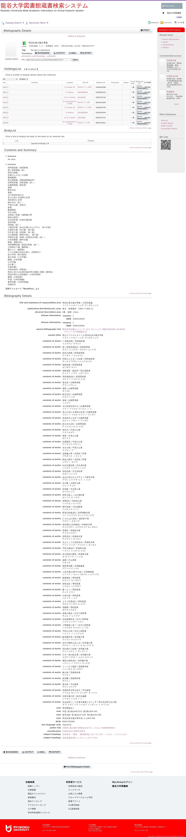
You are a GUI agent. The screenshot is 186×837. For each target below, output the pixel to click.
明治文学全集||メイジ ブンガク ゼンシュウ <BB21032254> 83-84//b (93, 329)
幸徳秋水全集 (172, 76)
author (165, 42)
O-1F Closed (69, 97)
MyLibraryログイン (122, 782)
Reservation (142, 88)
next (176, 104)
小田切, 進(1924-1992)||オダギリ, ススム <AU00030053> (88, 728)
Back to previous (77, 36)
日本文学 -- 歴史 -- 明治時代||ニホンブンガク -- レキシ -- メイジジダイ (94, 734)
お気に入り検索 (75, 794)
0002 (5, 92)
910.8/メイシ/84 (84, 123)
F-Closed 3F (70, 87)
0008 (5, 123)
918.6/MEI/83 (83, 92)
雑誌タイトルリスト (37, 794)
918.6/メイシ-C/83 (84, 87)
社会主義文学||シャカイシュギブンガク (80, 738)
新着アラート (74, 801)
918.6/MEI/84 (83, 112)
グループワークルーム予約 (80, 797)
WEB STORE (166, 126)
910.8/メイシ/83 (84, 102)
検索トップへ (34, 786)
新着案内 (32, 797)
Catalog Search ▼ (12, 23)
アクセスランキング (37, 805)
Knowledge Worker (169, 129)
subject (166, 47)
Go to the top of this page (141, 128)
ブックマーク (74, 790)
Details (52, 56)
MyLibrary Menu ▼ (37, 23)
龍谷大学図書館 (120, 786)
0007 (5, 118)
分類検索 (32, 790)
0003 (5, 97)
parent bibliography (171, 39)
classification (168, 45)
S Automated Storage (70, 102)
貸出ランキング (35, 801)
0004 (5, 102)
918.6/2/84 (82, 118)
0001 (5, 87)
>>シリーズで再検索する (74, 332)
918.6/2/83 (82, 97)
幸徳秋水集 (171, 60)
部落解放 (170, 92)
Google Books (167, 123)
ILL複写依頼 (73, 805)
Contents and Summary (34, 56)
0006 (5, 112)
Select (75, 60)
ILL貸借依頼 (73, 809)
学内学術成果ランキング (39, 813)
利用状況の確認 (75, 786)
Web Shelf (147, 87)
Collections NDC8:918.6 (73, 731)
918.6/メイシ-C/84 (84, 107)
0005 (5, 107)
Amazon (164, 120)
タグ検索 (32, 809)
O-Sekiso (70, 92)
